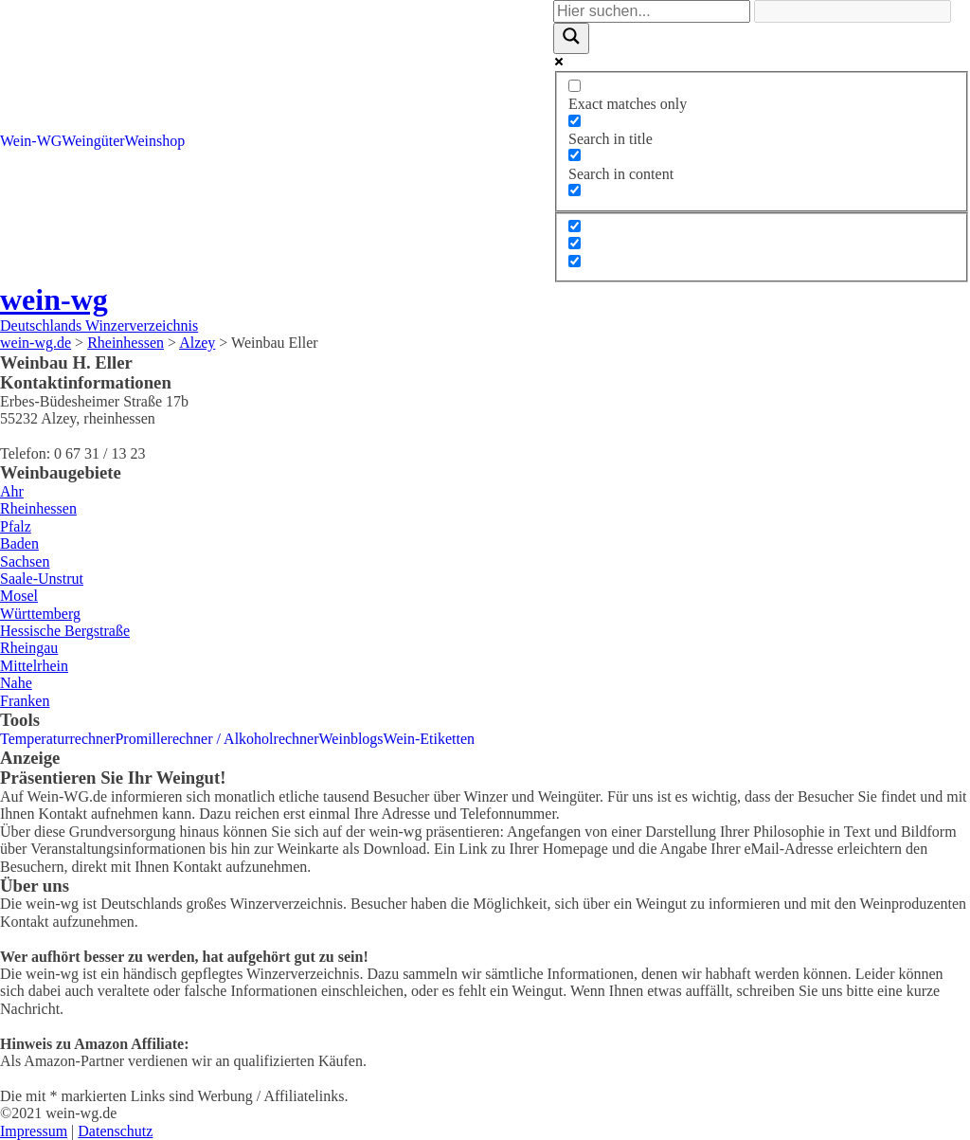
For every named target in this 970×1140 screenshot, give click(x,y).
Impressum (33, 1131)
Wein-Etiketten (429, 739)
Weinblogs (351, 739)
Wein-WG (31, 141)
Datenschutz (115, 1131)
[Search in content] (574, 155)
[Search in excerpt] (574, 190)
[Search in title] (574, 121)
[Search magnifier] (571, 38)
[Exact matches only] (574, 86)
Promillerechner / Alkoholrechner (216, 739)
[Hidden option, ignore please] (574, 226)
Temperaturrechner (57, 739)
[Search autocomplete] (852, 11)
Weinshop (155, 141)
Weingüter (93, 141)
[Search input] (651, 11)
